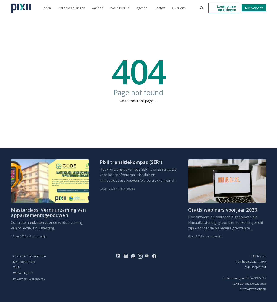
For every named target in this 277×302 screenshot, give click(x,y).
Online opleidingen (71, 8)
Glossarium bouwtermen (29, 256)
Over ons (179, 8)
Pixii (253, 256)
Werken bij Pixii (23, 273)
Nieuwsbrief (254, 8)
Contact (159, 8)
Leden (46, 8)
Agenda (141, 8)
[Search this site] (202, 8)
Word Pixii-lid (119, 8)
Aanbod (97, 8)
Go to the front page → (139, 100)
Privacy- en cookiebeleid (29, 279)
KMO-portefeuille (24, 262)
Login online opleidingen (226, 8)
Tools (16, 267)
